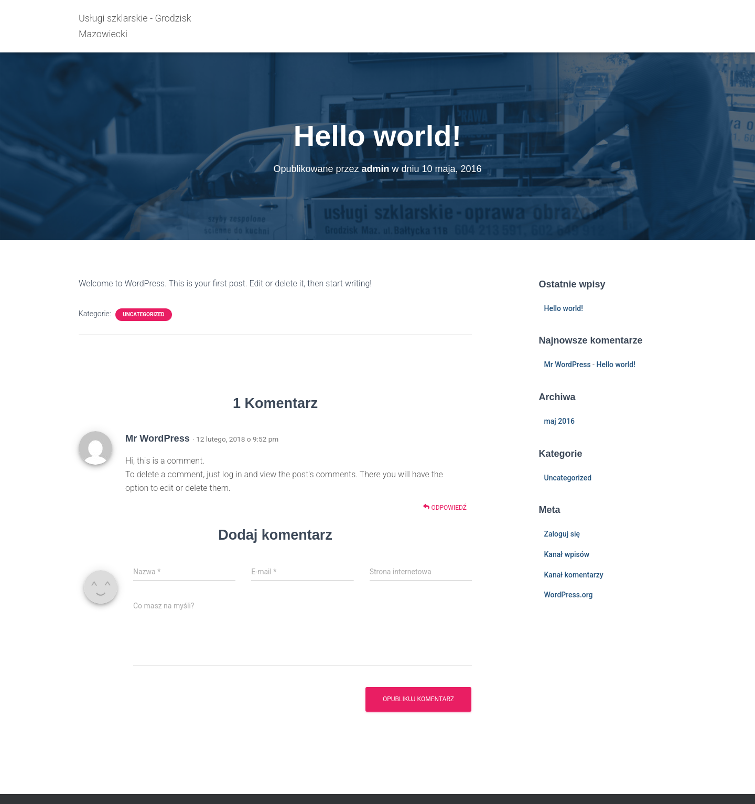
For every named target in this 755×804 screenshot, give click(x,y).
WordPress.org (568, 595)
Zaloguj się (562, 534)
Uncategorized (143, 314)
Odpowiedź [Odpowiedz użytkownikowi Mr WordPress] (445, 507)
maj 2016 (559, 421)
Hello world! (563, 308)
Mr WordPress (157, 438)
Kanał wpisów (567, 554)
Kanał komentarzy (573, 575)
